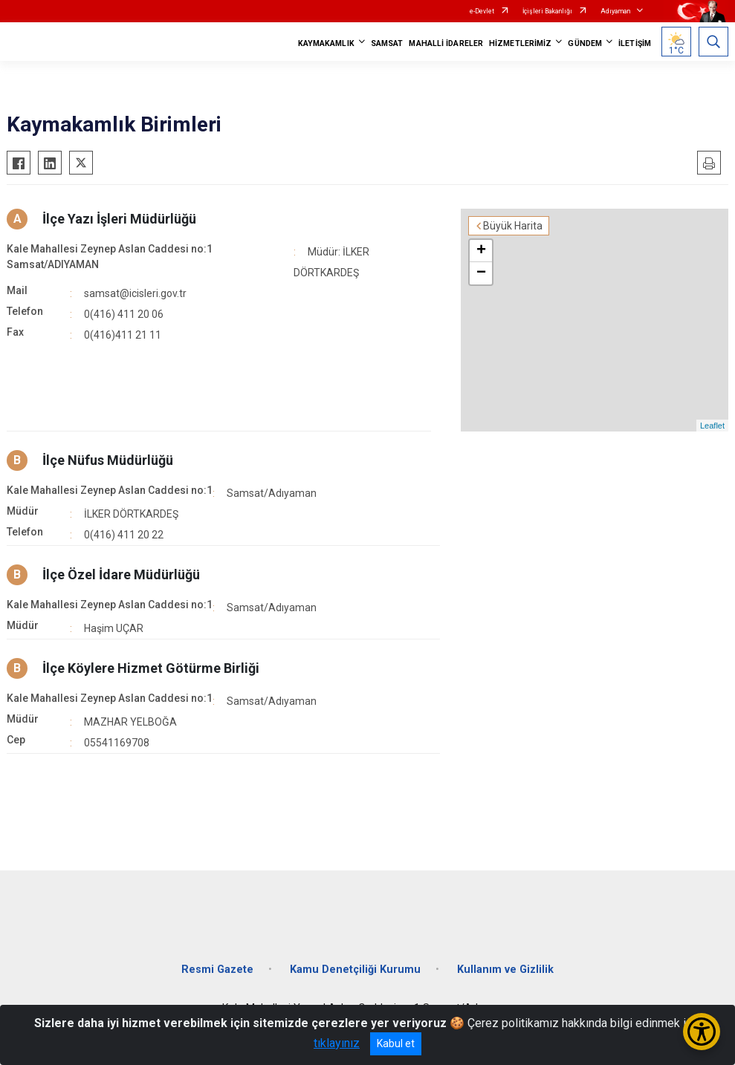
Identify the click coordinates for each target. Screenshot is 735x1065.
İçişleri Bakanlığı (547, 11)
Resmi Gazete (217, 969)
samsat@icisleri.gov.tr (135, 293)
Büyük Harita (513, 226)
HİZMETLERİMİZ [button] (520, 43)
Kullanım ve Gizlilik (505, 969)
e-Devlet (482, 11)
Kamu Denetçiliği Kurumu (355, 969)
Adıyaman (615, 11)
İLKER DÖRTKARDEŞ (131, 514)
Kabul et (396, 1043)
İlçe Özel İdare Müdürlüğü (121, 574)
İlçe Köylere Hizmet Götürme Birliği (150, 668)
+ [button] (481, 251)
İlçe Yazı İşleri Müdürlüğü (119, 219)
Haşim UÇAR (113, 628)
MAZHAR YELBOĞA (130, 722)
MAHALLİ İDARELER (446, 43)
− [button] (481, 273)
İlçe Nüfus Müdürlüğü (107, 460)
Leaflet (712, 425)
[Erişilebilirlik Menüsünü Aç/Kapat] (701, 1031)
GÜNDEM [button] (585, 43)
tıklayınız (337, 1043)
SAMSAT (387, 43)
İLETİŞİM (634, 43)
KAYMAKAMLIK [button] (326, 43)
